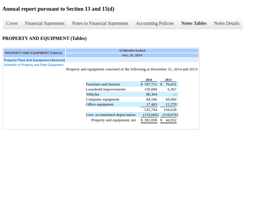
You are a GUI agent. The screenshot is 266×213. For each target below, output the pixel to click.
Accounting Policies (155, 23)
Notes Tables (194, 23)
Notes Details (227, 23)
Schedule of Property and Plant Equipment (33, 65)
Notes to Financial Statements (100, 23)
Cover (12, 23)
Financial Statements (45, 23)
